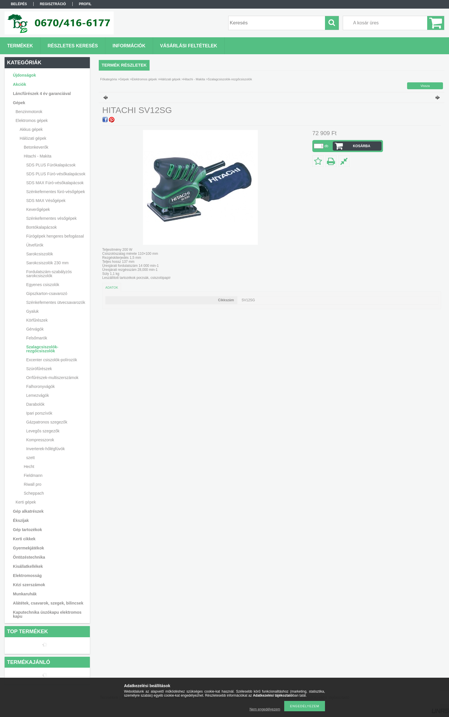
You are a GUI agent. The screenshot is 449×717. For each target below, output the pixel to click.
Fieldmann (33, 475)
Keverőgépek (38, 209)
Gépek (124, 79)
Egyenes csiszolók (42, 284)
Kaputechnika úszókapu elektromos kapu (47, 614)
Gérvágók (35, 329)
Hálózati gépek (170, 79)
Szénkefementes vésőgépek (51, 218)
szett (30, 457)
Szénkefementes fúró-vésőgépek (55, 191)
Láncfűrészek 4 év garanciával (42, 93)
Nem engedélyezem (264, 709)
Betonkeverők (36, 147)
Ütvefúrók (34, 245)
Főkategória (108, 79)
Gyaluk (32, 311)
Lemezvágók (37, 395)
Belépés (19, 4)
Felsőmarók (36, 338)
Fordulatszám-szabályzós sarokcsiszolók (49, 273)
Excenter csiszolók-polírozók (51, 359)
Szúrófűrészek (39, 368)
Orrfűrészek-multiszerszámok (52, 377)
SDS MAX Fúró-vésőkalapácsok (55, 182)
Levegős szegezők (42, 431)
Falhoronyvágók (40, 386)
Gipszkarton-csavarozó (46, 293)
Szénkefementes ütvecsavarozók (55, 302)
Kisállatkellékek (28, 566)
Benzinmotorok (29, 111)
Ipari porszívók (39, 413)
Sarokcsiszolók (39, 254)
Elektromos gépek (144, 79)
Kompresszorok (40, 440)
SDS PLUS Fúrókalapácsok (51, 165)
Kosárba (361, 146)
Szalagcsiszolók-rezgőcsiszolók (42, 349)
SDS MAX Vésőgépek (45, 200)
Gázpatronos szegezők (46, 422)
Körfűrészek (37, 320)
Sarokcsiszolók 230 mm (47, 263)
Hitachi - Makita (194, 79)
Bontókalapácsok (41, 227)
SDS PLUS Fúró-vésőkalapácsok (55, 174)
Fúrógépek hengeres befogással (55, 236)
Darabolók (35, 404)
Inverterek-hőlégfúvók (45, 448)
